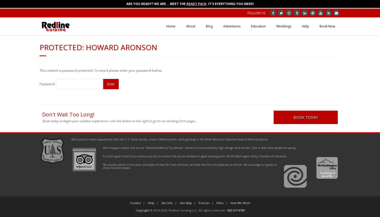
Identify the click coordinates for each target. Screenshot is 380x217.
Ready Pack (196, 4)
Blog (209, 26)
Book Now (327, 26)
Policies (204, 203)
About (190, 26)
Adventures (231, 26)
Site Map (186, 203)
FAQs (220, 203)
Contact (135, 203)
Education (258, 26)
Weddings (283, 26)
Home (170, 26)
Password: (71, 84)
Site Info (167, 203)
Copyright (142, 210)
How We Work (240, 203)
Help (305, 26)
